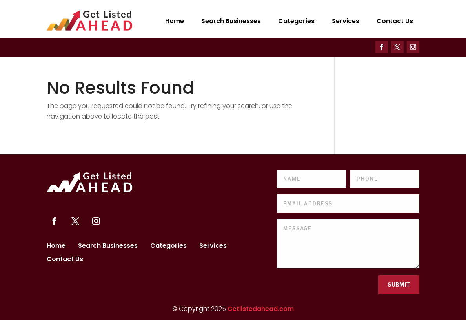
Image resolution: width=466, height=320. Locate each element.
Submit (399, 284)
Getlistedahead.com (261, 308)
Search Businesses (231, 21)
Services (345, 21)
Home (174, 21)
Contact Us (395, 21)
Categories (296, 21)
